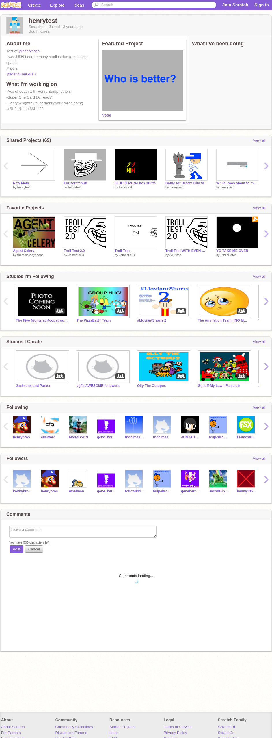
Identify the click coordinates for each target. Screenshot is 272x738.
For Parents (11, 732)
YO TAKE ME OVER (232, 251)
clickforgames (50, 437)
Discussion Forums (71, 732)
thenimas (160, 437)
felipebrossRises (218, 437)
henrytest (23, 187)
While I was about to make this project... (237, 183)
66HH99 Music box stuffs (135, 183)
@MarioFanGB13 (21, 74)
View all (259, 140)
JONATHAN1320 (190, 437)
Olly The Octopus (151, 386)
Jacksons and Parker (33, 386)
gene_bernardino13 (106, 437)
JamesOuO (76, 255)
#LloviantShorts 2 (151, 320)
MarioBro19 (78, 437)
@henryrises (29, 51)
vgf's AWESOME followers (98, 386)
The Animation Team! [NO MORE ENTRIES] (224, 320)
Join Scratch (235, 4)
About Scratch (13, 727)
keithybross (22, 491)
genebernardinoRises (190, 491)
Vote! (106, 115)
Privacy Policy (175, 732)
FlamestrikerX (246, 437)
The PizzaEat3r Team (94, 320)
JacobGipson (218, 491)
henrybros (21, 437)
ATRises (175, 255)
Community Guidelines (74, 727)
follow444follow (134, 491)
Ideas (79, 5)
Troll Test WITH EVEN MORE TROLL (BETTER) (186, 251)
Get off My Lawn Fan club (219, 386)
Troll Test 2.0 (74, 251)
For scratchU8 (75, 183)
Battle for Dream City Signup (186, 183)
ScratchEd (226, 727)
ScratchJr (226, 732)
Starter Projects (122, 727)
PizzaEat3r (228, 255)
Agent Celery (23, 251)
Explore (57, 5)
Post (16, 549)
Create (34, 5)
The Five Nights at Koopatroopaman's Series (42, 320)
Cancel (34, 549)
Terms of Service (178, 727)
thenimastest (134, 437)
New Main (21, 183)
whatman (76, 491)
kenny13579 (246, 491)
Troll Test (122, 251)
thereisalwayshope (30, 255)
